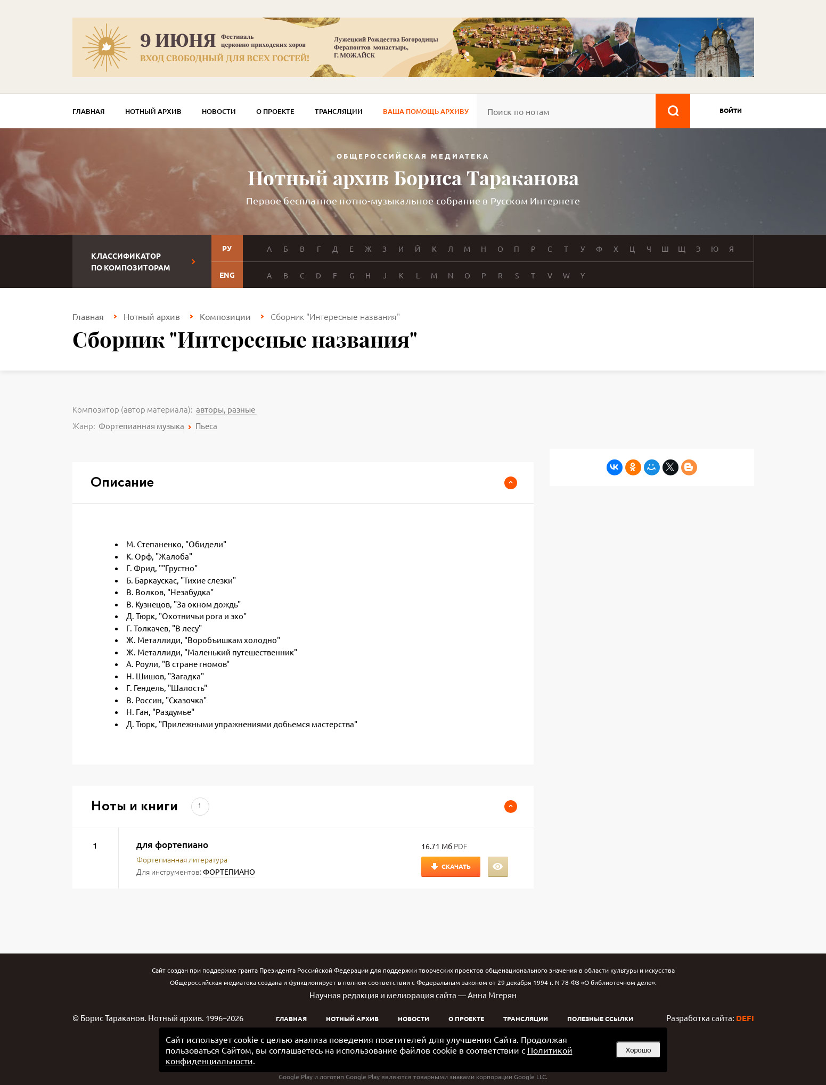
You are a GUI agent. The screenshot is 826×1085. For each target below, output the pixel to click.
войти (730, 110)
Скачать (456, 866)
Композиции (225, 316)
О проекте (275, 111)
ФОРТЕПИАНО (229, 871)
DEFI (745, 1018)
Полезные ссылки (600, 1018)
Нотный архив (153, 111)
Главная (88, 111)
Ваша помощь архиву (426, 111)
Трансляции (339, 111)
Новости (219, 111)
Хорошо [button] (638, 1050)
